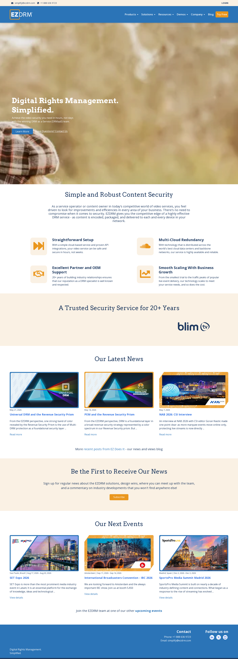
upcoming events (148, 611)
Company (197, 14)
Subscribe (119, 497)
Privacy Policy (207, 654)
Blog (211, 14)
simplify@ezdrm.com (23, 3)
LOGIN (225, 3)
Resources (164, 14)
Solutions (147, 14)
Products (130, 14)
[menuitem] (131, 14)
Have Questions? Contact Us (51, 131)
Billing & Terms (221, 654)
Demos (181, 14)
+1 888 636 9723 (47, 3)
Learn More (22, 131)
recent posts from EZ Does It (104, 449)
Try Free (222, 14)
